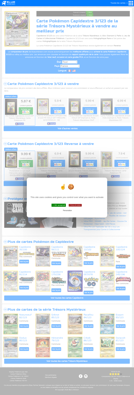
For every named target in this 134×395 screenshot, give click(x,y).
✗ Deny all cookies (75, 205)
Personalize (67, 210)
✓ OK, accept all (59, 205)
